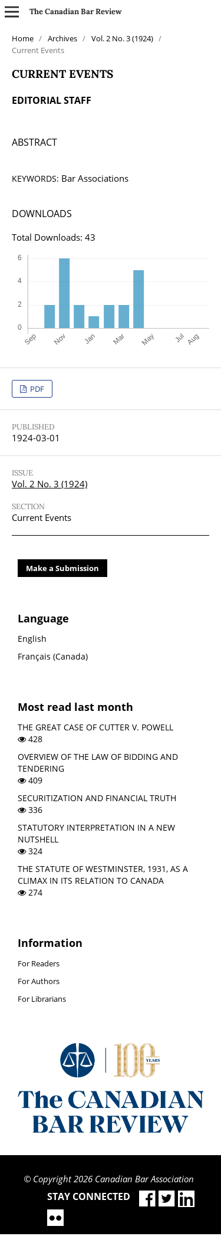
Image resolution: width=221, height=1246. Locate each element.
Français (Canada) (53, 656)
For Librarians (42, 998)
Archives (62, 38)
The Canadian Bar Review (75, 11)
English (32, 638)
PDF (36, 388)
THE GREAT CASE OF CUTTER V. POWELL (95, 727)
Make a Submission (62, 568)
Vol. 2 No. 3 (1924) (122, 38)
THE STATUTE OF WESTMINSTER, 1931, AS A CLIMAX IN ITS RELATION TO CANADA (103, 874)
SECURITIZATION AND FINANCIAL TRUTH (97, 798)
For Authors (39, 981)
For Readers (39, 963)
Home (23, 38)
